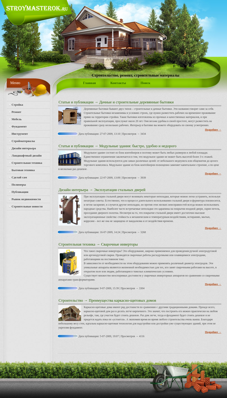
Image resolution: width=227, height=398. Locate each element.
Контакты (118, 83)
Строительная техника (77, 244)
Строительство (71, 300)
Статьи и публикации (76, 102)
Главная (89, 83)
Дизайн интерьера (73, 190)
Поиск (145, 83)
